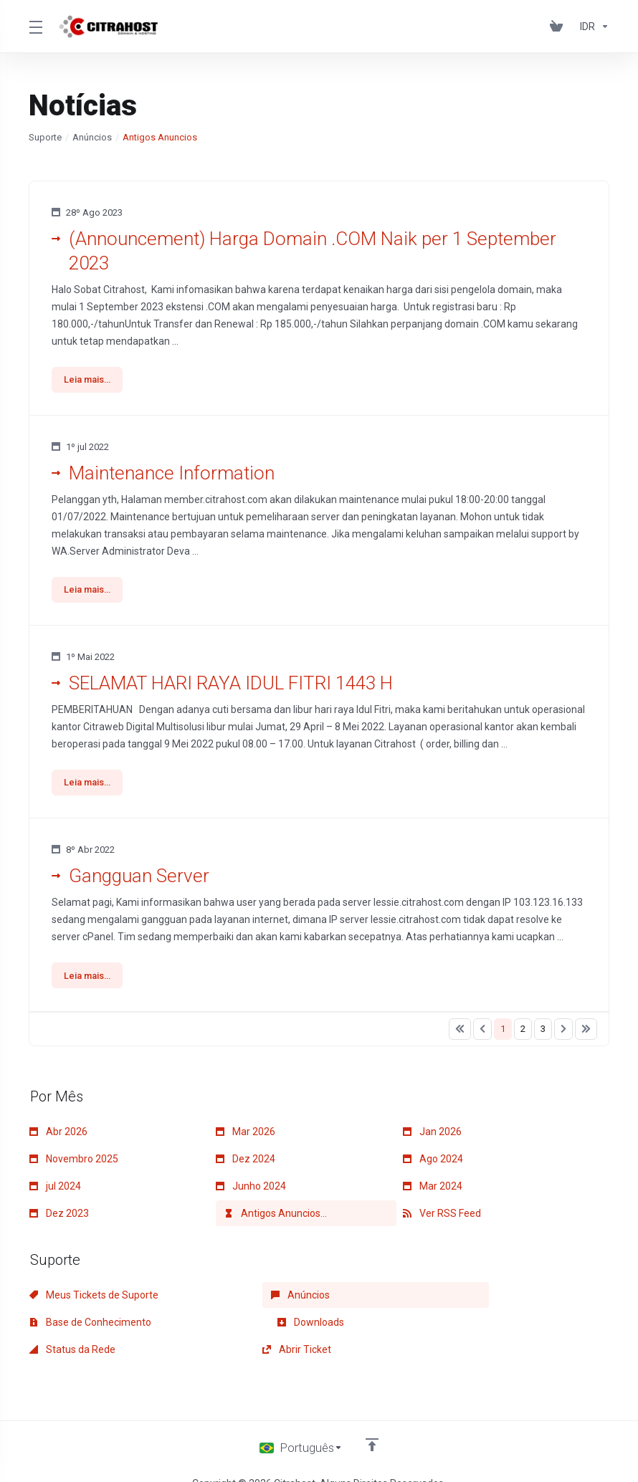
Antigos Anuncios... (275, 1218)
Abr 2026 (58, 1136)
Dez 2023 (59, 1218)
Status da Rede (259, 1327)
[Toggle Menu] (35, 26)
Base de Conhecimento (464, 1300)
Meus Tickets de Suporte (93, 1300)
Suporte (45, 137)
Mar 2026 (245, 1136)
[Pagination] (460, 1034)
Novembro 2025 (73, 1164)
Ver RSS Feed (442, 1218)
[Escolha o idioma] (301, 1426)
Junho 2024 (251, 1191)
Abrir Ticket (437, 1327)
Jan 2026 (432, 1136)
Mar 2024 (432, 1191)
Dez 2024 (245, 1164)
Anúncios (92, 137)
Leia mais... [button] (89, 380)
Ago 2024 (433, 1164)
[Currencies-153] (591, 26)
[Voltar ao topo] (373, 1422)
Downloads (62, 1327)
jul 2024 (55, 1191)
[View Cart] (559, 26)
